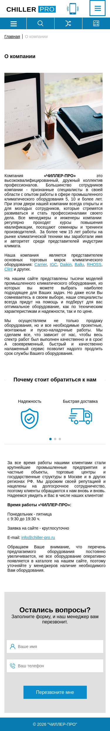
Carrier (40, 264)
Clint (8, 269)
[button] (50, 439)
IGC (53, 264)
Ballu (79, 264)
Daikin (66, 264)
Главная (12, 36)
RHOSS (94, 264)
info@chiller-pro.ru (38, 537)
